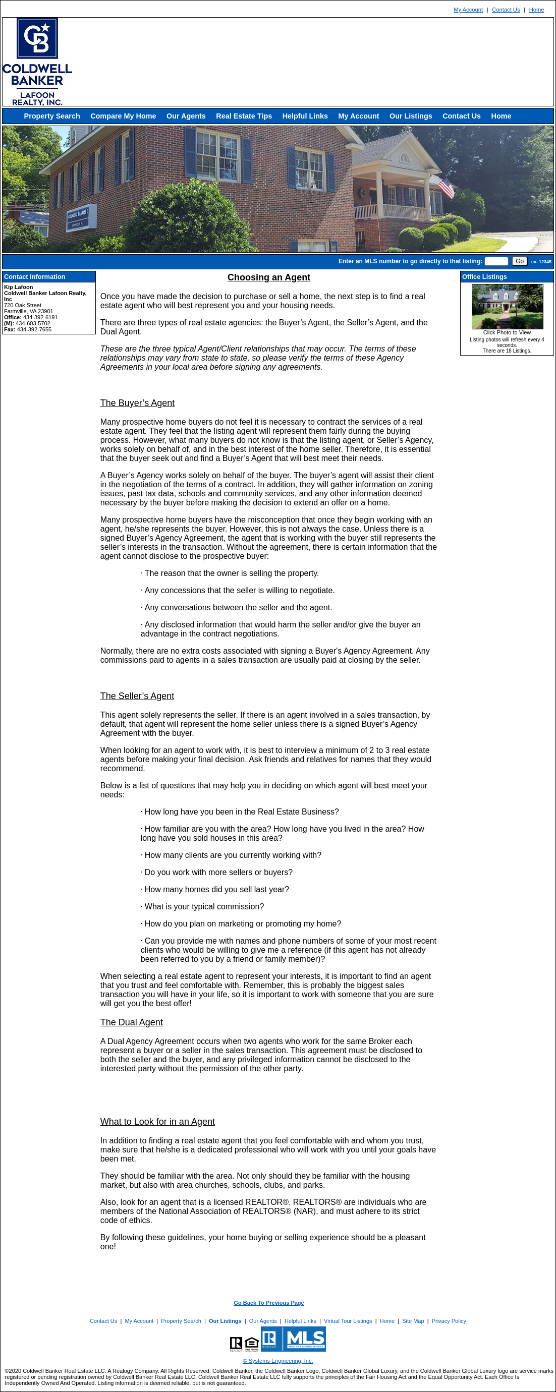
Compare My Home (123, 116)
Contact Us (506, 10)
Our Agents (186, 116)
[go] (520, 261)
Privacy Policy (449, 1321)
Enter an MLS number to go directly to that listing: (410, 261)
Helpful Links (305, 116)
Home (536, 10)
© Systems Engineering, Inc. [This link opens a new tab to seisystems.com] (278, 1361)
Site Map (413, 1321)
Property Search (52, 116)
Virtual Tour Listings (348, 1321)
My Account (468, 10)
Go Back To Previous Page (269, 1303)
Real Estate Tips (244, 116)
